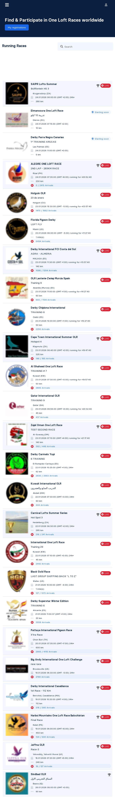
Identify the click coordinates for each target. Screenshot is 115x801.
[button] (7, 5)
